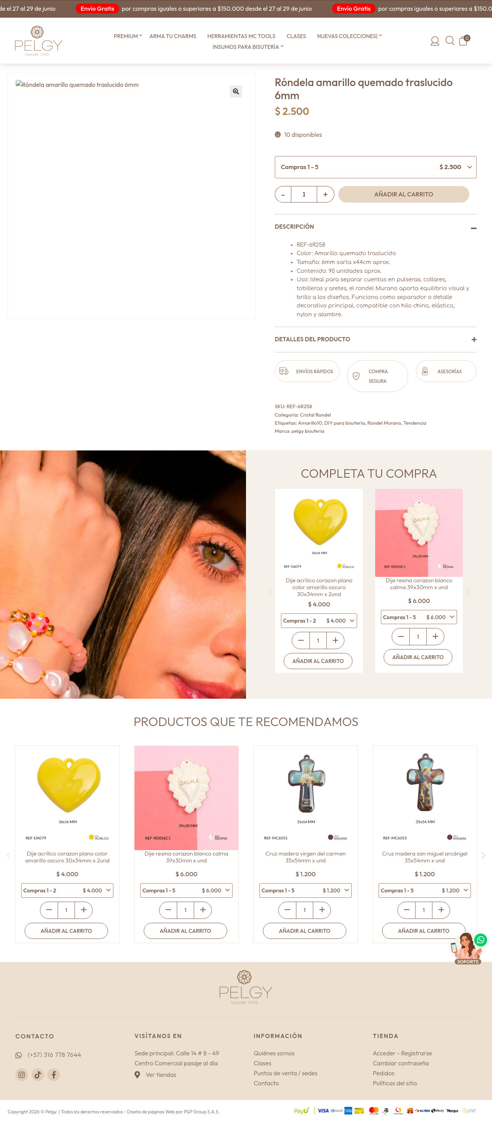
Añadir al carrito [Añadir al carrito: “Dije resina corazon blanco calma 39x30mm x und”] (418, 657)
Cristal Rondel (315, 415)
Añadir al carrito (403, 194)
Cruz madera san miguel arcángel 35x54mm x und (424, 857)
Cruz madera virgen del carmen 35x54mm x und (306, 857)
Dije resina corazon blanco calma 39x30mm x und (419, 584)
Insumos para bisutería (246, 46)
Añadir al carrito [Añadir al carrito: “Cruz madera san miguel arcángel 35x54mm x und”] (424, 930)
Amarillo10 (310, 423)
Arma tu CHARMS (173, 36)
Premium (126, 36)
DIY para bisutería (344, 423)
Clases (296, 36)
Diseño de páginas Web (151, 1112)
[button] (141, 36)
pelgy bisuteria (308, 431)
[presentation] (270, 592)
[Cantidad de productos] (304, 194)
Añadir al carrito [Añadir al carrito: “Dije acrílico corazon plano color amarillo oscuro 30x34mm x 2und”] (318, 661)
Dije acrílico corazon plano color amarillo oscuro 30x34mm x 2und (319, 587)
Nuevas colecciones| (347, 36)
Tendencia (414, 423)
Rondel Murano (384, 423)
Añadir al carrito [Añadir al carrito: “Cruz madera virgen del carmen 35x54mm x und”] (305, 930)
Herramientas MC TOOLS (241, 36)
